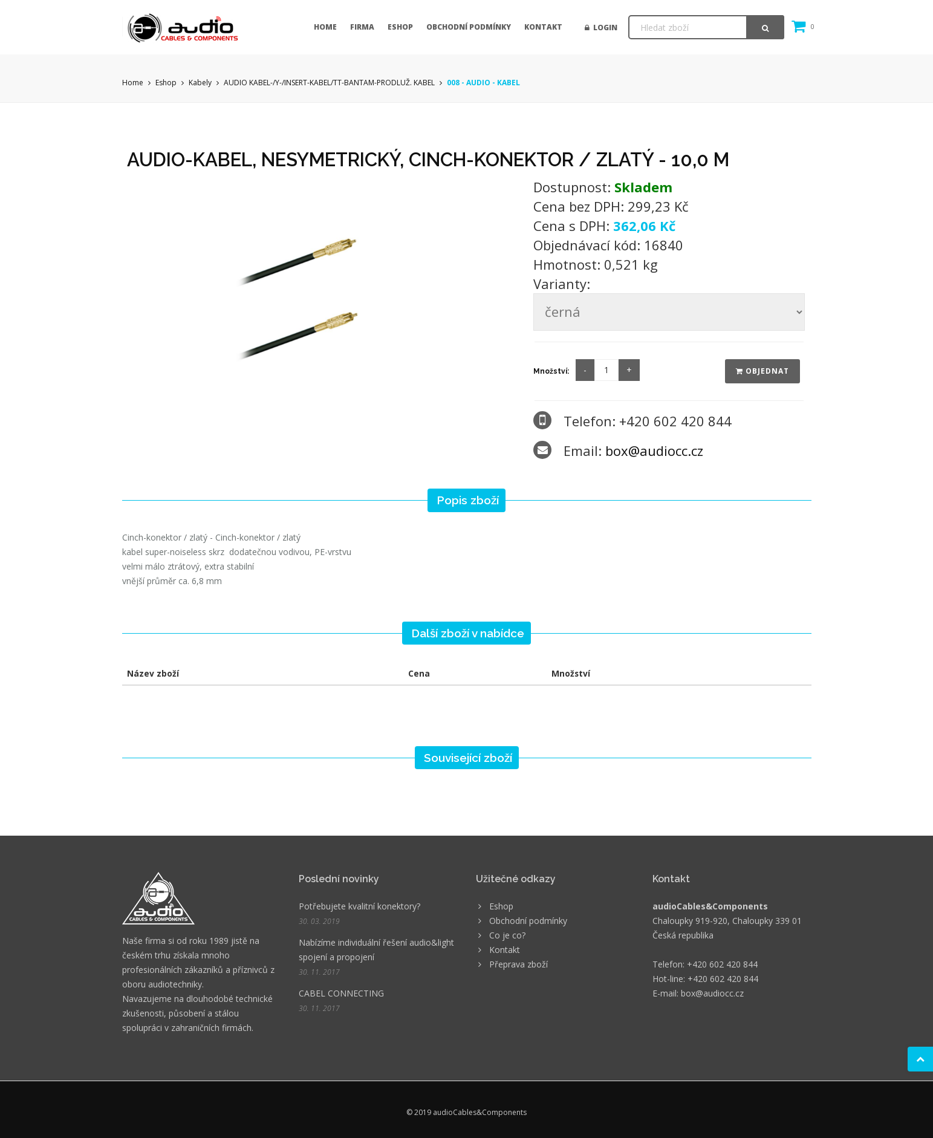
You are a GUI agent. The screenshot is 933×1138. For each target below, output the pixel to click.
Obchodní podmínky (468, 27)
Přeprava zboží (518, 964)
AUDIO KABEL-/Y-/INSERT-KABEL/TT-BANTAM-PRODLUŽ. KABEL (329, 82)
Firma (362, 27)
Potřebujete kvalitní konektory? (359, 906)
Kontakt (543, 27)
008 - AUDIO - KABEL (483, 82)
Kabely (200, 82)
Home (325, 27)
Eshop (400, 27)
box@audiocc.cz (654, 450)
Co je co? (507, 935)
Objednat (762, 371)
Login (601, 27)
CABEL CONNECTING (341, 993)
